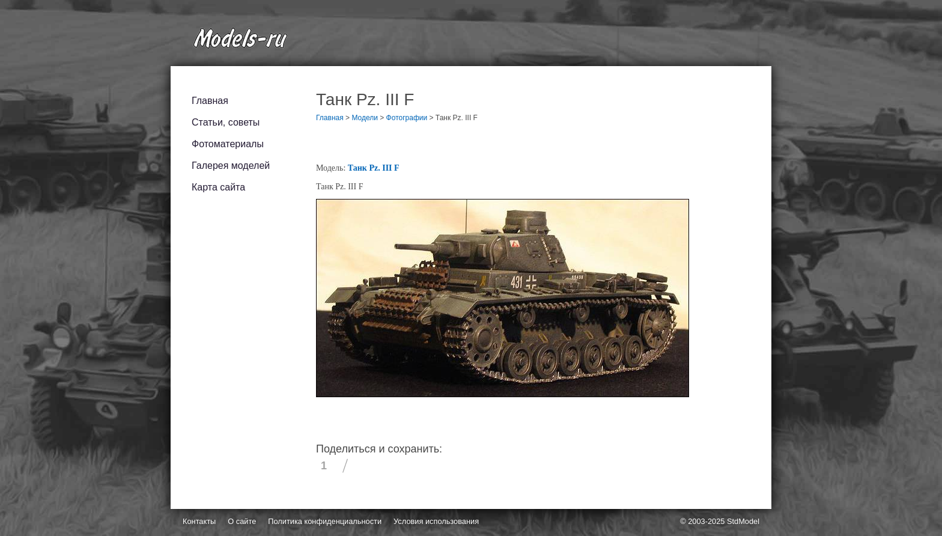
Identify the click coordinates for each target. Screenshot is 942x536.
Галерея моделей (231, 165)
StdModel (743, 521)
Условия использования (436, 521)
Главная (210, 101)
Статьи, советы (226, 122)
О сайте (242, 521)
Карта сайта (218, 187)
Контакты (199, 521)
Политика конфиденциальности (324, 521)
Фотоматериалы (228, 144)
